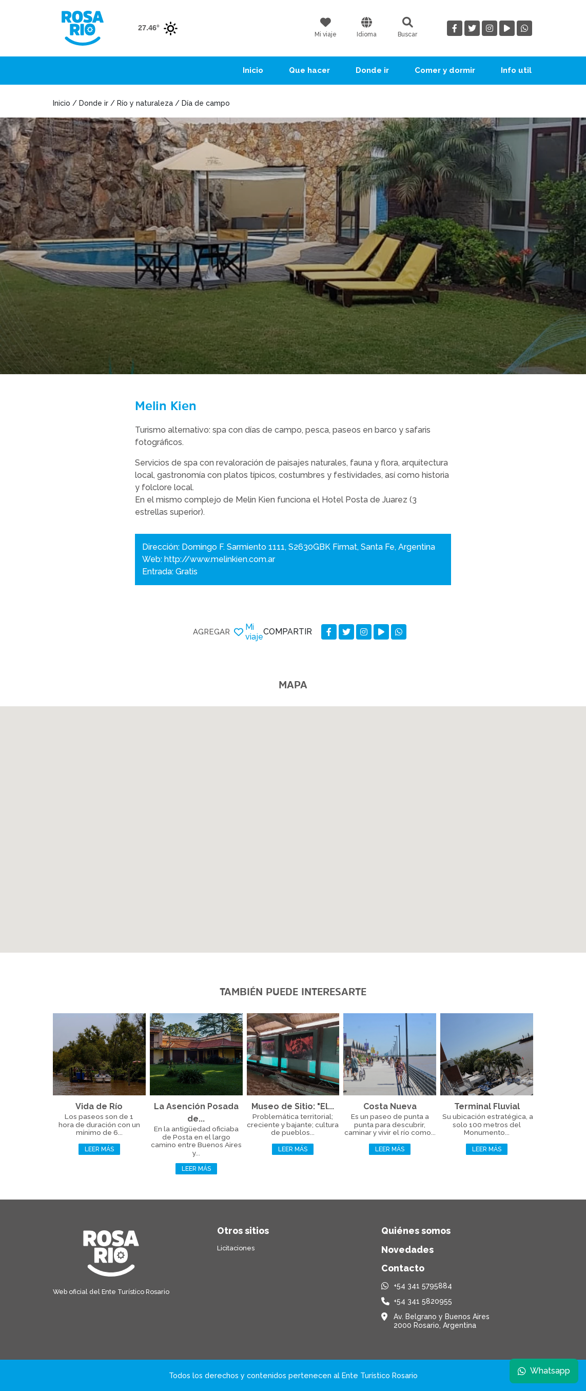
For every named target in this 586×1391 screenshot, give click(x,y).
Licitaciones (236, 1248)
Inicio (253, 70)
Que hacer (309, 70)
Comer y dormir (445, 70)
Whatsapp (543, 1370)
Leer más (99, 1149)
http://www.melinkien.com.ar (219, 559)
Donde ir (372, 70)
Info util (516, 70)
